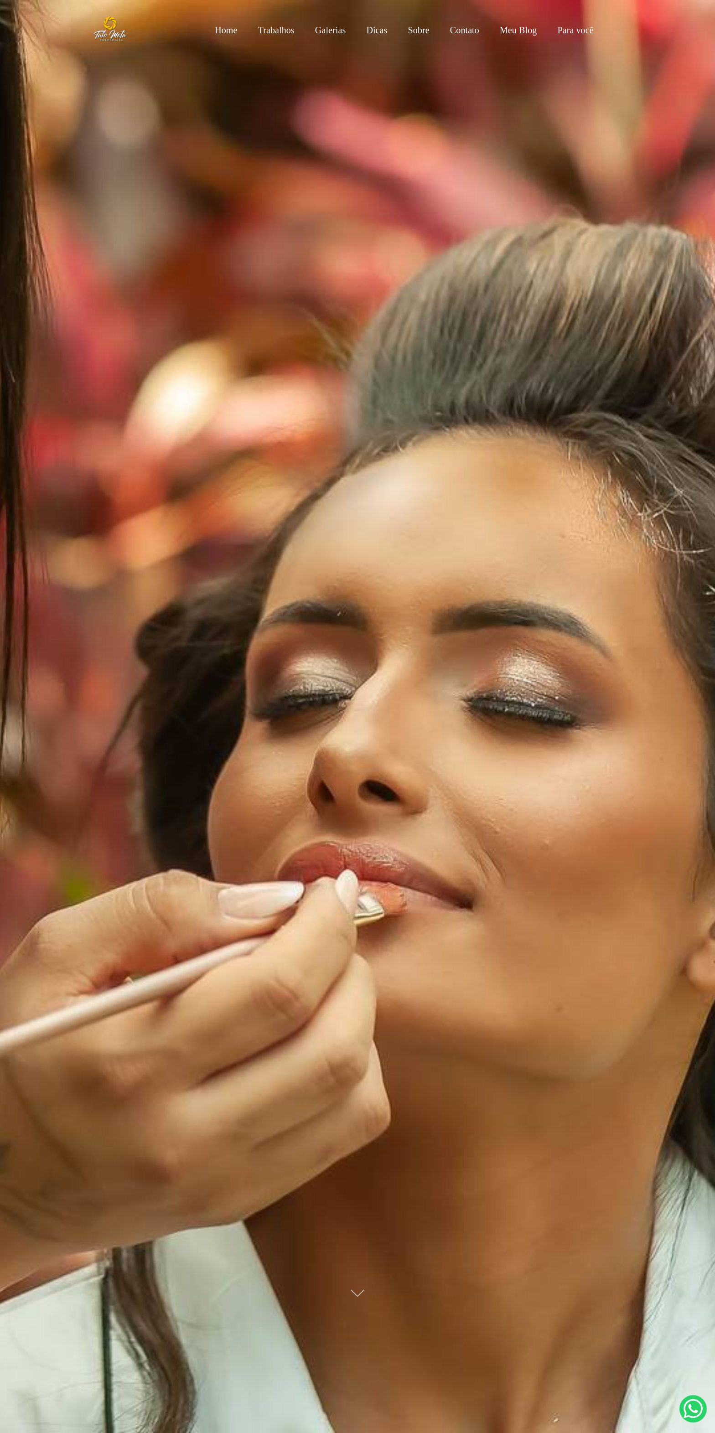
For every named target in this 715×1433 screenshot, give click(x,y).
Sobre (419, 30)
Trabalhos (276, 30)
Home (226, 30)
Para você (575, 30)
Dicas (376, 30)
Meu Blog (518, 30)
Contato (464, 30)
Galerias (330, 30)
